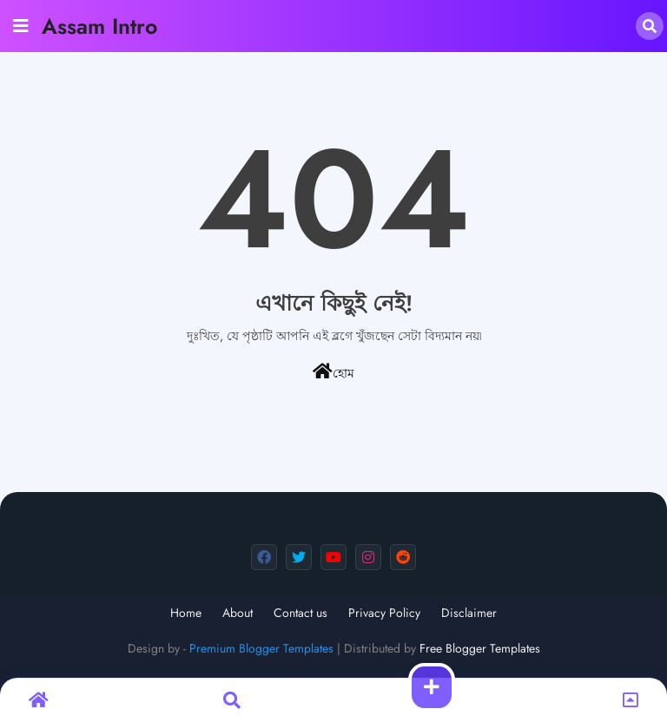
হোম (333, 372)
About (237, 613)
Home (185, 613)
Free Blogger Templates (479, 648)
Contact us (300, 613)
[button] (650, 26)
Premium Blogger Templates (261, 648)
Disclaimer (469, 613)
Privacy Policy (384, 613)
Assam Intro (99, 26)
